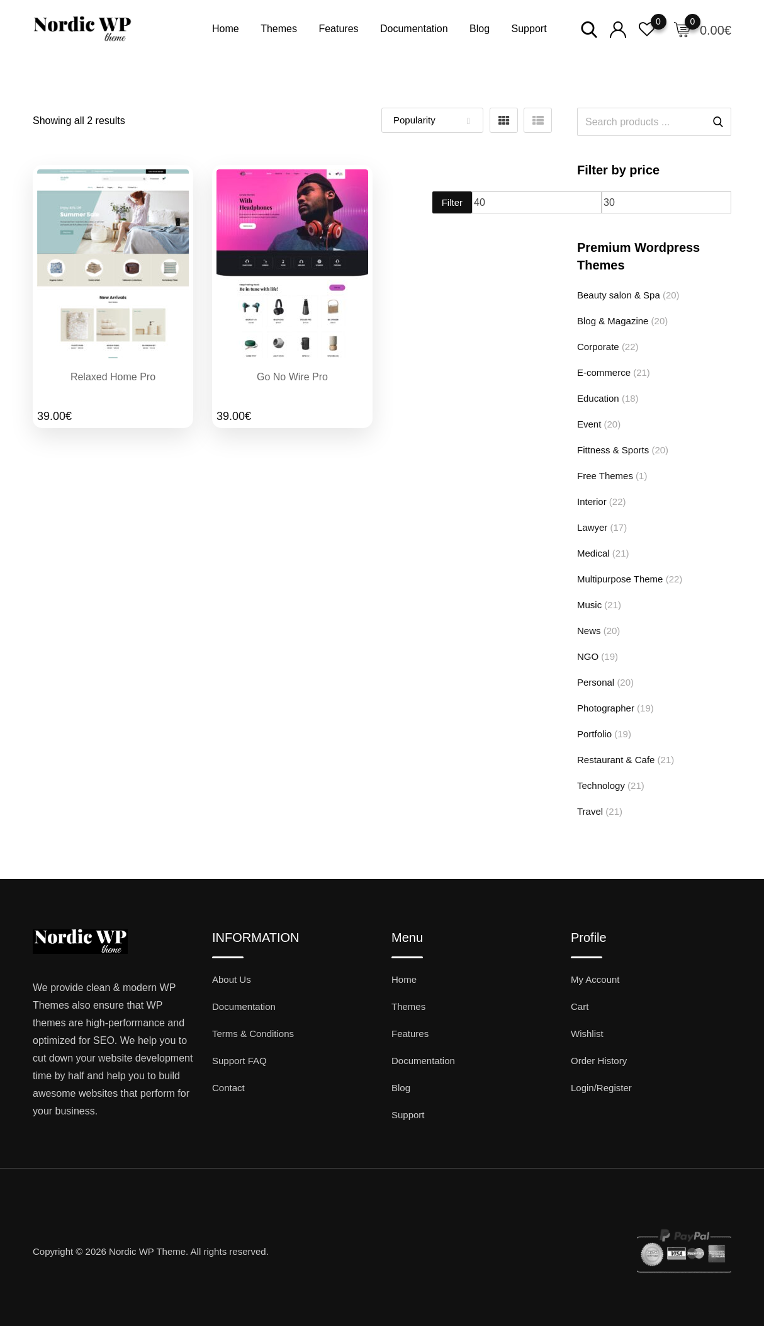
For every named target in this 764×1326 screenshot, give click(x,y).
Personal (595, 682)
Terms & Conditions (253, 1033)
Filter (452, 202)
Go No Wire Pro (292, 376)
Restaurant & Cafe (615, 759)
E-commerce (604, 372)
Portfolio (594, 733)
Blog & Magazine (612, 320)
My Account (595, 979)
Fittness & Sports (613, 450)
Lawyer (592, 527)
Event (589, 424)
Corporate (598, 346)
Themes (279, 28)
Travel (590, 811)
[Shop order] (432, 120)
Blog (479, 28)
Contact (228, 1087)
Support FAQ (239, 1060)
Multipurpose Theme (620, 579)
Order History (599, 1060)
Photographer (605, 708)
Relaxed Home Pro (112, 376)
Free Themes (605, 475)
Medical (593, 553)
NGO (587, 656)
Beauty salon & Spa (618, 295)
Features (338, 28)
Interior (592, 501)
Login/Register (601, 1087)
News (589, 630)
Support (529, 28)
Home (225, 28)
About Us (231, 979)
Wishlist (587, 1033)
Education (598, 398)
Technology (601, 785)
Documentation (414, 28)
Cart (579, 1006)
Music (589, 604)
